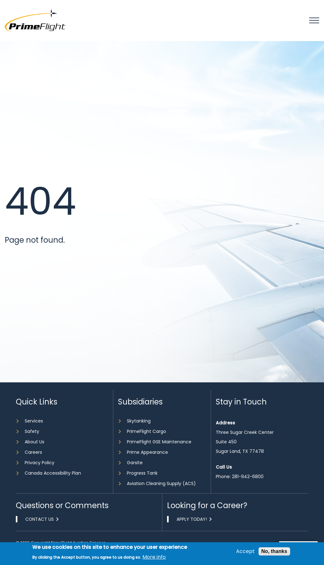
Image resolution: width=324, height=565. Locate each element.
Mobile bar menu (314, 20)
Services (34, 421)
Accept (245, 551)
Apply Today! (192, 519)
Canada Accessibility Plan (53, 473)
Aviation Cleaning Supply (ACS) (161, 483)
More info (154, 557)
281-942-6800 (248, 476)
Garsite (135, 462)
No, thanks (274, 551)
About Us (34, 442)
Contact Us (40, 519)
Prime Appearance (147, 452)
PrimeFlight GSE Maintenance (159, 442)
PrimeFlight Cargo (146, 431)
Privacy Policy (39, 462)
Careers (33, 452)
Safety (32, 431)
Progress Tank (142, 473)
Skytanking (139, 421)
